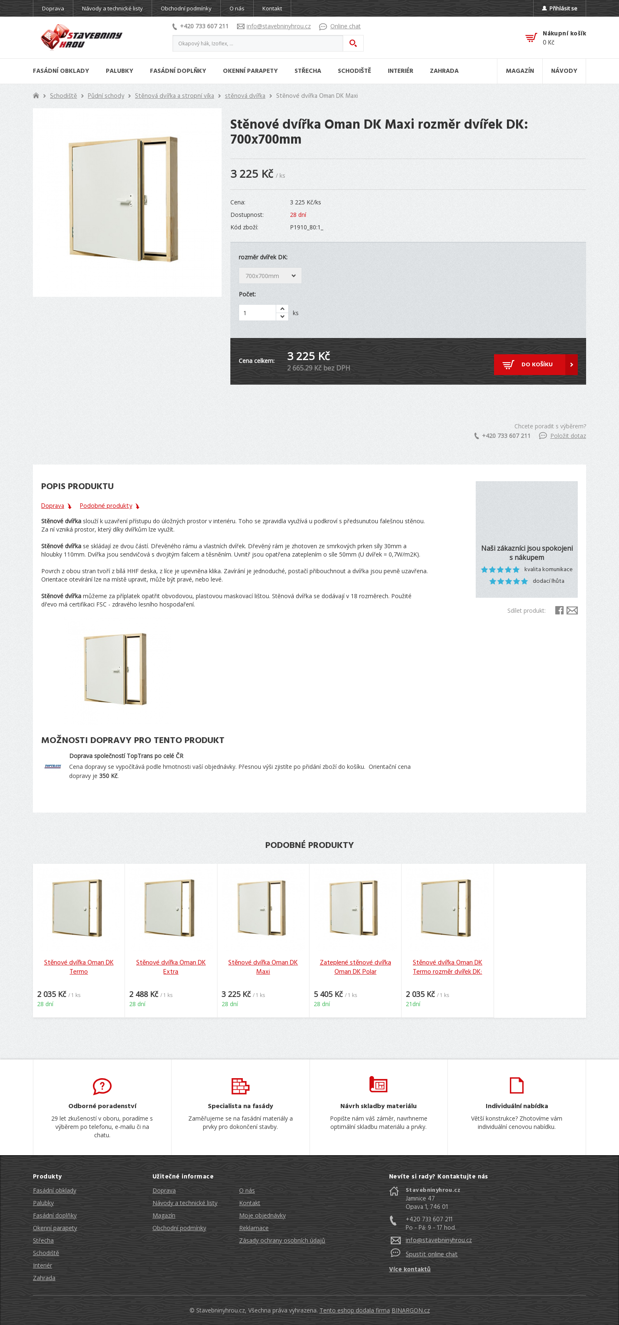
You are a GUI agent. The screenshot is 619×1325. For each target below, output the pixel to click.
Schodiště (63, 96)
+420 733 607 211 (200, 26)
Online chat (340, 26)
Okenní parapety (55, 1228)
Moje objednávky (262, 1215)
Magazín (163, 1215)
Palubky (43, 1203)
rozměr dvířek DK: (263, 257)
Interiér (42, 1265)
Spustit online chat (432, 1255)
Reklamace (254, 1228)
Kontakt (272, 8)
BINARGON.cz (411, 1310)
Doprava (53, 8)
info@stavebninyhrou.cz (274, 26)
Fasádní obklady (54, 1190)
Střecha (43, 1240)
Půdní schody (106, 96)
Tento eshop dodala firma (354, 1310)
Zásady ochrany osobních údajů (282, 1240)
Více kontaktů (410, 1270)
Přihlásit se (559, 8)
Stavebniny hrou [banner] (81, 37)
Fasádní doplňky (55, 1215)
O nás (237, 8)
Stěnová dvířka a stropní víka (174, 96)
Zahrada (44, 1278)
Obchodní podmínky (186, 8)
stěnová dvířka (245, 96)
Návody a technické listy (112, 8)
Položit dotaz (562, 436)
